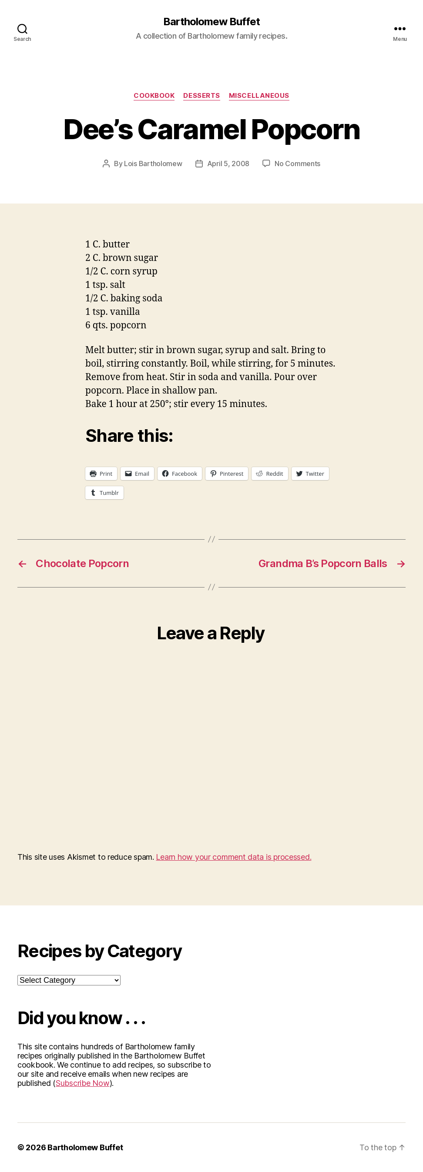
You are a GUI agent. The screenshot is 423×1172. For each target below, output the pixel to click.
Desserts (201, 96)
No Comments (297, 163)
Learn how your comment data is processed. (233, 856)
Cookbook (154, 96)
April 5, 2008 (228, 163)
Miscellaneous (259, 96)
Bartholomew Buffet (211, 22)
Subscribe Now (83, 1083)
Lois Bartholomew (153, 163)
